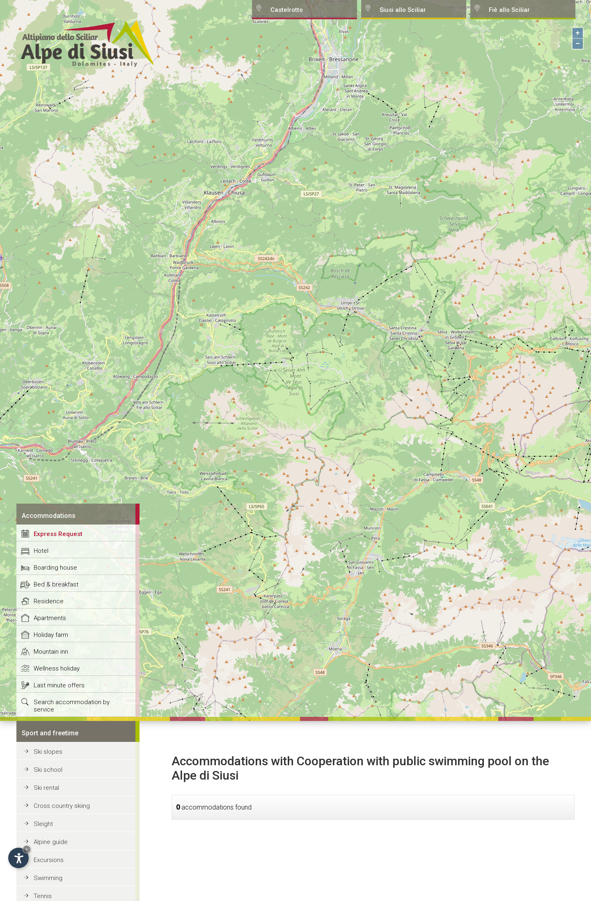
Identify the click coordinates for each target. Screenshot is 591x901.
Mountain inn (51, 651)
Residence (49, 601)
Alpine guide (51, 842)
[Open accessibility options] (18, 858)
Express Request (58, 534)
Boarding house (55, 567)
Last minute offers (59, 685)
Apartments (50, 618)
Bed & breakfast (56, 584)
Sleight (43, 824)
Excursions (49, 860)
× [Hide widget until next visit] (26, 849)
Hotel (41, 550)
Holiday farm (51, 635)
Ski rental (46, 788)
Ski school (48, 769)
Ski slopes (48, 751)
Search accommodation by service (72, 705)
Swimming (48, 878)
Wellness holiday (57, 668)
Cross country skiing (62, 806)
